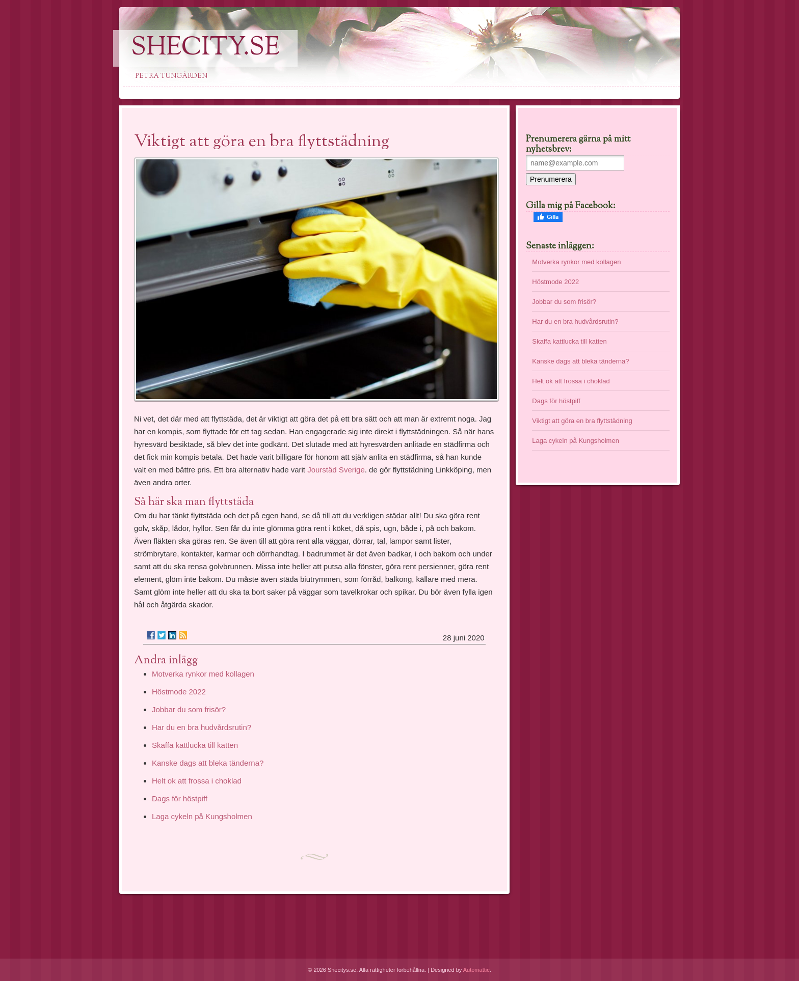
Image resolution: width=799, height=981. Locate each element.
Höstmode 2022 (179, 691)
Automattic (476, 970)
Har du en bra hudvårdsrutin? (201, 727)
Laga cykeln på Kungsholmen (202, 816)
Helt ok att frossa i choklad (197, 780)
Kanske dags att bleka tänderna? (207, 763)
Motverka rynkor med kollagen (203, 673)
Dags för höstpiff (179, 798)
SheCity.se (205, 48)
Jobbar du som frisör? (189, 709)
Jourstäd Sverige (336, 469)
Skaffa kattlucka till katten (195, 745)
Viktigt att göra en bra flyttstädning (582, 421)
